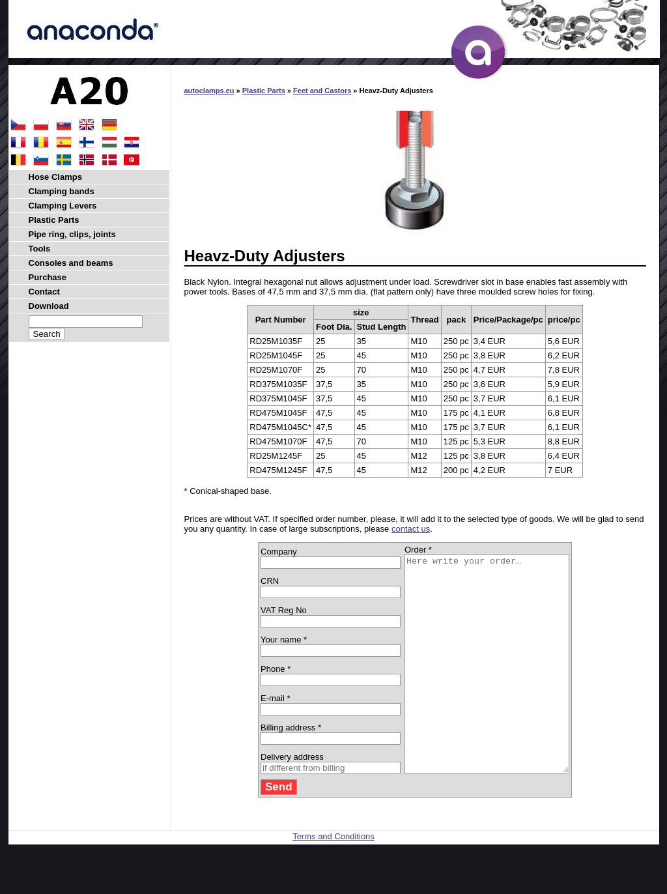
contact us (410, 529)
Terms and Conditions (333, 879)
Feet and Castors (322, 90)
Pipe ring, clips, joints (72, 234)
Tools (40, 248)
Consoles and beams (71, 263)
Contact (44, 291)
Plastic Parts (263, 90)
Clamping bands (61, 191)
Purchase (48, 277)
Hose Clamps (55, 177)
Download (49, 306)
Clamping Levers (63, 205)
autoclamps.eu (209, 90)
